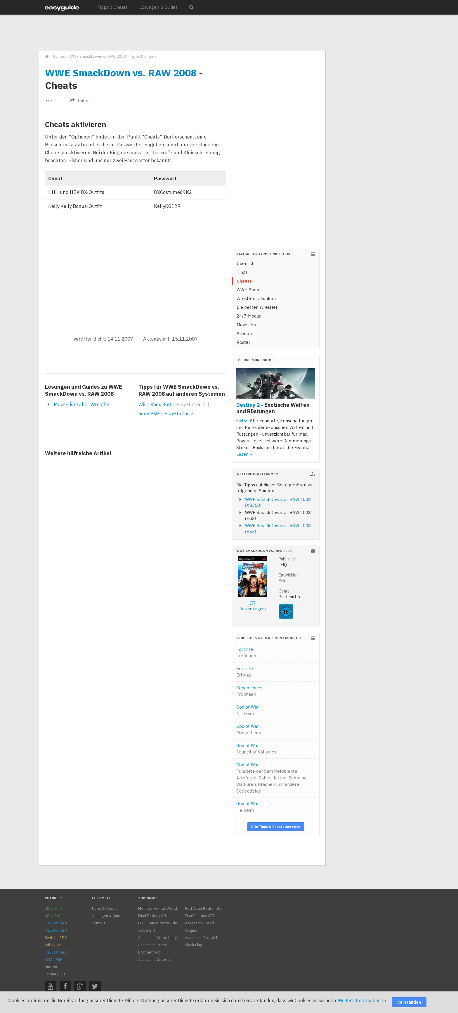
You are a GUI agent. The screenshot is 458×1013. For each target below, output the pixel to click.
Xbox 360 (160, 404)
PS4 (241, 420)
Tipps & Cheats (112, 7)
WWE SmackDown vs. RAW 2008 (121, 72)
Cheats (244, 281)
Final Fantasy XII (152, 915)
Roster (243, 342)
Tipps (242, 272)
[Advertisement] (182, 33)
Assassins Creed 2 (154, 959)
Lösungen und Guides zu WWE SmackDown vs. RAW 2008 (83, 390)
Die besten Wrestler (257, 307)
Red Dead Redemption (205, 908)
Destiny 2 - (273, 408)
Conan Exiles (249, 691)
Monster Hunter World (157, 908)
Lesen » (244, 454)
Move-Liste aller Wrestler (82, 404)
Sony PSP (148, 413)
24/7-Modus (249, 316)
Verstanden (409, 1002)
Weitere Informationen (362, 1000)
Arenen (244, 333)
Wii (141, 404)
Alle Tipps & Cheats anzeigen (275, 827)
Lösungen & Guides (158, 7)
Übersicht (246, 263)
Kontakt (98, 923)
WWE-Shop (248, 289)
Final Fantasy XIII (199, 915)
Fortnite (246, 652)
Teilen (80, 100)
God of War (247, 710)
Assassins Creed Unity (157, 937)
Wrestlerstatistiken (256, 298)
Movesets (246, 324)
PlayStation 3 (179, 413)
